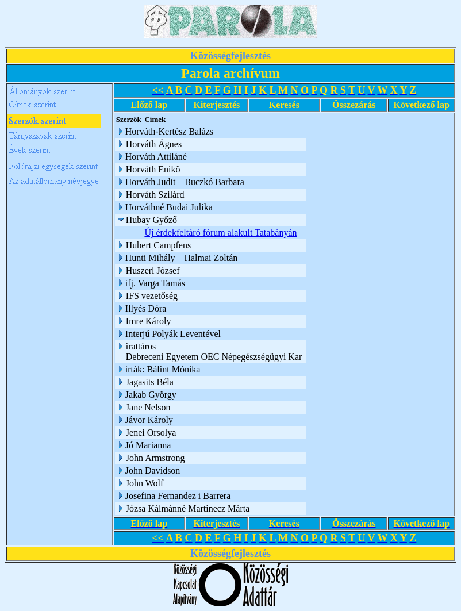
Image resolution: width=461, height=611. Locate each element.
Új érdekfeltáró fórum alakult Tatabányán (222, 232)
